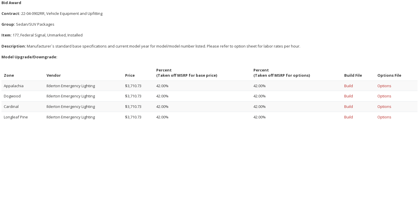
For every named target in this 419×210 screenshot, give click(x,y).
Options (384, 85)
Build (348, 85)
